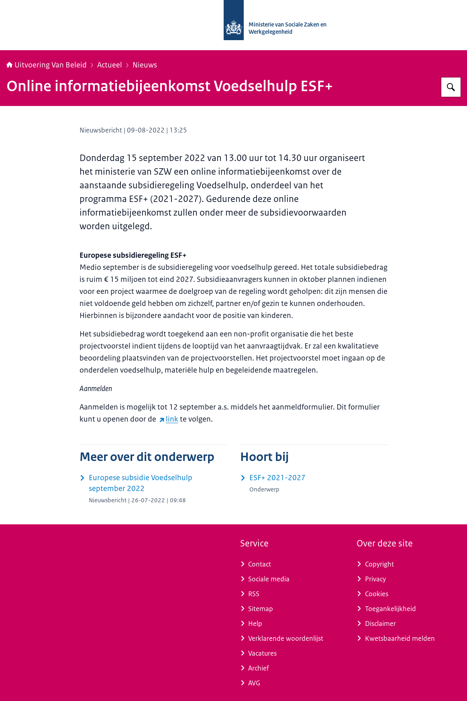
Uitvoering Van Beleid (46, 65)
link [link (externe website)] (168, 419)
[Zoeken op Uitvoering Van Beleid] (451, 87)
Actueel (109, 65)
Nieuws (145, 65)
